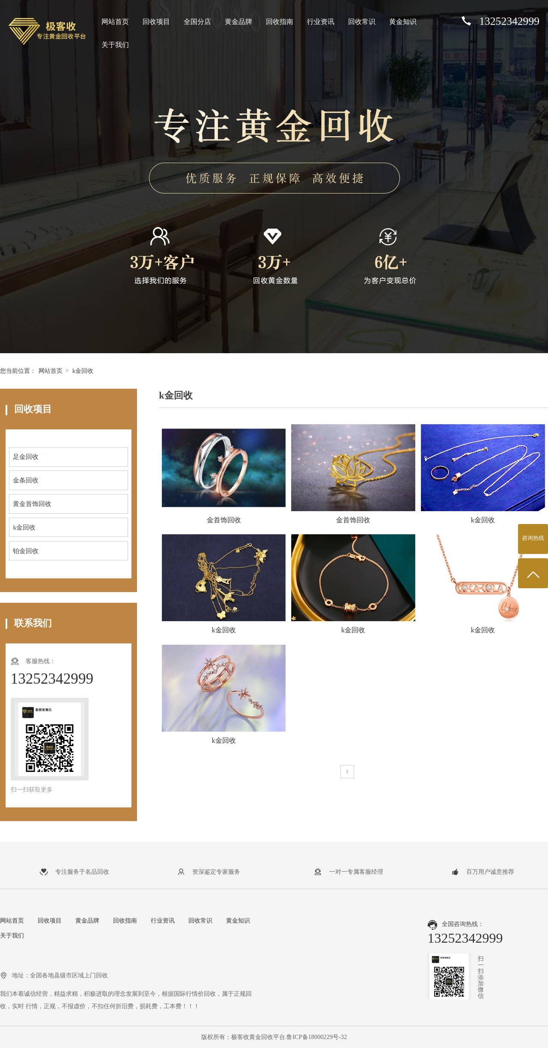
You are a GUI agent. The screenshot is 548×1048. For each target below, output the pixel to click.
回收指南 (279, 21)
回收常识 (361, 21)
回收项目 (156, 21)
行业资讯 (320, 21)
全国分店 (197, 21)
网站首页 (115, 21)
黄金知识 (403, 21)
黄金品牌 (238, 21)
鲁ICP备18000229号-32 (316, 1036)
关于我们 (115, 44)
